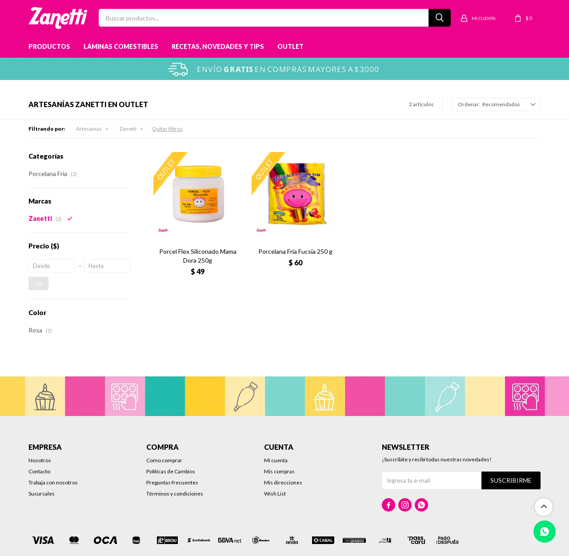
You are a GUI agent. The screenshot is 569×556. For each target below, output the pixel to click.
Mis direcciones (283, 482)
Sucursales (41, 493)
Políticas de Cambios (170, 471)
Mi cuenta (276, 460)
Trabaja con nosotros (53, 482)
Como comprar (164, 460)
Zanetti (128, 128)
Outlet (290, 46)
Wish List (275, 493)
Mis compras (279, 471)
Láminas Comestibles (121, 46)
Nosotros (39, 460)
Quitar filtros (167, 128)
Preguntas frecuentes (172, 482)
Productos (49, 46)
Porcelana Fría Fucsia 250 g (295, 251)
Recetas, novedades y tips (218, 46)
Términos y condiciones (174, 493)
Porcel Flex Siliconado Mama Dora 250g (197, 256)
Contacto (39, 471)
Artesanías (89, 128)
